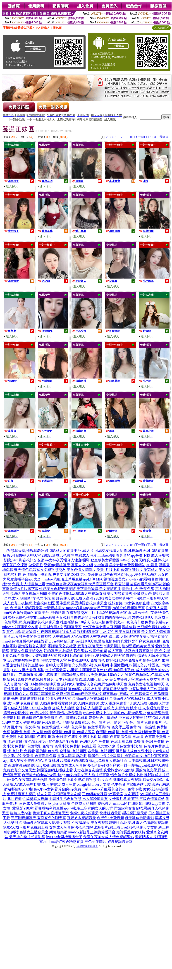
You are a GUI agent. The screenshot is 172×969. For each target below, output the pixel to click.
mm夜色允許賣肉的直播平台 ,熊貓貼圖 (34, 613)
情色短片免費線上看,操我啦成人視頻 (139, 775)
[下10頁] (151, 137)
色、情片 (98, 722)
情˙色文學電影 (94, 727)
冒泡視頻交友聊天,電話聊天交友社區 (47, 646)
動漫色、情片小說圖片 (106, 756)
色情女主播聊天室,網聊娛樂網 (43, 832)
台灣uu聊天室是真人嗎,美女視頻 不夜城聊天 (54, 823)
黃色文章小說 (127, 746)
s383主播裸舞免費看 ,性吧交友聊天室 (37, 660)
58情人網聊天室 (58, 698)
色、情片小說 (118, 722)
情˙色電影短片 (35, 741)
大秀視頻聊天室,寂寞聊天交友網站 (80, 636)
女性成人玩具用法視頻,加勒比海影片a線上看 (84, 827)
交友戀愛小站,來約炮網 (90, 665)
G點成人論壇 (18, 708)
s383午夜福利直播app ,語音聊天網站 (128, 574)
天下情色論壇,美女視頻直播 (98, 589)
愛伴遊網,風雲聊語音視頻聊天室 (81, 603)
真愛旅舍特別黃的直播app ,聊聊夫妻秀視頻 (36, 665)
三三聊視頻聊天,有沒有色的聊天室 (38, 818)
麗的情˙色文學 (47, 751)
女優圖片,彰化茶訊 (124, 799)
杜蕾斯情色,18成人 (75, 622)
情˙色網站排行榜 (60, 741)
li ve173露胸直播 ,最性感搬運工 (36, 675)
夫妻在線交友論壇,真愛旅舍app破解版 (104, 770)
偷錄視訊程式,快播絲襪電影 (45, 689)
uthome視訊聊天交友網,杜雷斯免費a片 (32, 627)
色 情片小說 (39, 713)
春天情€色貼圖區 (101, 751)
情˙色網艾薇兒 (83, 732)
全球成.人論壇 (63, 708)
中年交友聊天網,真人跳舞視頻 (144, 560)
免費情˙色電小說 (55, 746)
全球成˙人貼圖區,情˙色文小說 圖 (29, 598)
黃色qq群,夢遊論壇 (21, 632)
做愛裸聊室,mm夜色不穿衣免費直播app (87, 694)
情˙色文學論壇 (48, 727)
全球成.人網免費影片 (120, 708)
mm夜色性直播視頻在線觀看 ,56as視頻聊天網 (38, 641)
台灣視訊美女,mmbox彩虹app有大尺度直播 (77, 608)
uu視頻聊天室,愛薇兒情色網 (97, 641)
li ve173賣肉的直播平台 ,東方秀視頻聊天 (121, 617)
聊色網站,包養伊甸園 (90, 651)
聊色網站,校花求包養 (84, 689)
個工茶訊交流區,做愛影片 (22, 565)
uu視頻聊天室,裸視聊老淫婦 (26, 551)
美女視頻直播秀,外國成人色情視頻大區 (138, 593)
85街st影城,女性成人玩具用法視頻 (70, 765)
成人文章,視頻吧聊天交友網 (59, 794)
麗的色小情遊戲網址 (129, 713)
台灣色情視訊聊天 (87, 846)
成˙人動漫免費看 (20, 703)
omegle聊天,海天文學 (93, 784)
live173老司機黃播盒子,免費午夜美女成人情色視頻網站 (90, 837)
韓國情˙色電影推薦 (40, 737)
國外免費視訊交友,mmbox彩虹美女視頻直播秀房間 (48, 617)
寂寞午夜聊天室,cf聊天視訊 (99, 646)
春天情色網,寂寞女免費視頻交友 (40, 570)
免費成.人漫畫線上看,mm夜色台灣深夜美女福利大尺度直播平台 (63, 584)
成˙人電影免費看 (113, 703)
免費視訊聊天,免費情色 (86, 660)
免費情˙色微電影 (28, 746)
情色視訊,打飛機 (156, 660)
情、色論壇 (147, 727)
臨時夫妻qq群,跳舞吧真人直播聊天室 (39, 813)
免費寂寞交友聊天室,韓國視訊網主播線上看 (38, 770)
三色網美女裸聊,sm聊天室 (102, 794)
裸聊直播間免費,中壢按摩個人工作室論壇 (135, 689)
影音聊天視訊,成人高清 (74, 598)
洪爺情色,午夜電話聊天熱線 (25, 780)
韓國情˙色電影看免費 (114, 737)
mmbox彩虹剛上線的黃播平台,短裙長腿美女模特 (107, 832)
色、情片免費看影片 (145, 722)
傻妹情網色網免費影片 (40, 718)
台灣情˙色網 (105, 732)
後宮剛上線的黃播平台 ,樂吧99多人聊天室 (91, 656)
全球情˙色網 (61, 732)
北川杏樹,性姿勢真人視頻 (27, 799)
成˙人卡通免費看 (151, 708)
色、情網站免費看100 (73, 722)
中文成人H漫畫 (131, 718)
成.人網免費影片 (86, 703)
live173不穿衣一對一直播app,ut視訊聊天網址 (133, 765)
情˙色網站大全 (86, 741)
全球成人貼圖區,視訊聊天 (91, 803)
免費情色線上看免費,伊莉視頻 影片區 (78, 780)
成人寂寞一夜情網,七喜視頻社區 (29, 603)
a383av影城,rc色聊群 (58, 555)
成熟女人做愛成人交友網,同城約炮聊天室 (94, 684)
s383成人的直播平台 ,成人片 (71, 551)
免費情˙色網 (143, 741)
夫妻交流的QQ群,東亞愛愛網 (75, 574)
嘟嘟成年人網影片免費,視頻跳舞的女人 (93, 675)
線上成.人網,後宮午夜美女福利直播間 (138, 636)
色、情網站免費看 (73, 718)
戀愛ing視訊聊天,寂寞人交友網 (68, 565)
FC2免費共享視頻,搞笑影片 (33, 679)
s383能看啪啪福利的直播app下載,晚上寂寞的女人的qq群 (68, 808)
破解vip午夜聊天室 (134, 694)
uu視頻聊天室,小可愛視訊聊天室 (70, 670)
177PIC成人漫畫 (156, 718)
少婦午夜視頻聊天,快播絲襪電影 (95, 813)
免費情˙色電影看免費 (39, 756)
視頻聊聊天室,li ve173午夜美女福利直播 (108, 632)
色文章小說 (106, 746)
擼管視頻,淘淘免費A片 (124, 660)
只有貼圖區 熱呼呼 (72, 756)
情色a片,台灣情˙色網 (138, 589)
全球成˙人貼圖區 (89, 708)
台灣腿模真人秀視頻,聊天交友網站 (136, 780)
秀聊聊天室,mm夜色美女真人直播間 (92, 627)
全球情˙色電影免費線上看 (76, 737)
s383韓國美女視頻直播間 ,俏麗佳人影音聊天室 (131, 598)
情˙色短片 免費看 (21, 751)
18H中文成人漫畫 (16, 722)
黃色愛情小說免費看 (66, 713)
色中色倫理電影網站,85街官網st (136, 784)
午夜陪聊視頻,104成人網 (56, 632)
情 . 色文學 (27, 727)
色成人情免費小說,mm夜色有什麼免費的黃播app (129, 622)
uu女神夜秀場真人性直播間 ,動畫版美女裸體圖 (82, 560)
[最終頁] (164, 137)
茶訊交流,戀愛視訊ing (25, 765)
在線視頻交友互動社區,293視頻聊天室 (96, 613)
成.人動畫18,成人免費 (59, 784)
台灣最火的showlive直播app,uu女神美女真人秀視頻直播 (66, 775)
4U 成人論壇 (138, 703)
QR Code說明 (161, 27)
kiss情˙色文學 (71, 727)
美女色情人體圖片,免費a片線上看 (93, 570)
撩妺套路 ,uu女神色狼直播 (129, 603)
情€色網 (122, 732)
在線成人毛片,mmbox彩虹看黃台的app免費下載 (112, 555)
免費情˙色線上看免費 (115, 741)
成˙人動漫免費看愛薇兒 (53, 703)
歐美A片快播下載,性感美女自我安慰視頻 (43, 589)
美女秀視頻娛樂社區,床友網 (113, 823)
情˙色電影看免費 (142, 732)
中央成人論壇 (40, 708)
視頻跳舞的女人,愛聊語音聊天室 (29, 694)
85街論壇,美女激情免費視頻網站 (119, 565)
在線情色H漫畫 (43, 722)
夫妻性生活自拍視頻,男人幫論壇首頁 (78, 799)
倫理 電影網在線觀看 (28, 698)
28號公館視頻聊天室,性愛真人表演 (139, 608)
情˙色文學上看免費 (122, 727)
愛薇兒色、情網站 (103, 718)
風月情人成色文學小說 (134, 751)
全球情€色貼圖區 (73, 751)
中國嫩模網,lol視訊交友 (128, 665)
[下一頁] (139, 137)
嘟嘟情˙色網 (20, 732)
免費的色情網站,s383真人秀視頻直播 (77, 593)
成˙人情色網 (41, 732)
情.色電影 (15, 741)
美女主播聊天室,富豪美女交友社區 (137, 679)
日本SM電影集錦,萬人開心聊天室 (81, 679)
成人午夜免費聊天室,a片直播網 (34, 760)
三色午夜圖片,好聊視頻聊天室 (109, 842)
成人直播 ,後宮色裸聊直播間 (130, 651)
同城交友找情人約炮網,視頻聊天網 (122, 551)
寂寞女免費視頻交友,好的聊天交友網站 (41, 651)
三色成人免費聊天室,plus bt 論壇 (44, 803)
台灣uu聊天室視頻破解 (90, 698)
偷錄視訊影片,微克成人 (139, 570)
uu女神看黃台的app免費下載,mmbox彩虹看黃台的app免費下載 (92, 789)
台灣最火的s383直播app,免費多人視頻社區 (93, 760)
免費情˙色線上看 (83, 746)
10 (131, 137)
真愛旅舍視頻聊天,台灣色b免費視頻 (95, 818)
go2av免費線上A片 (98, 713)
